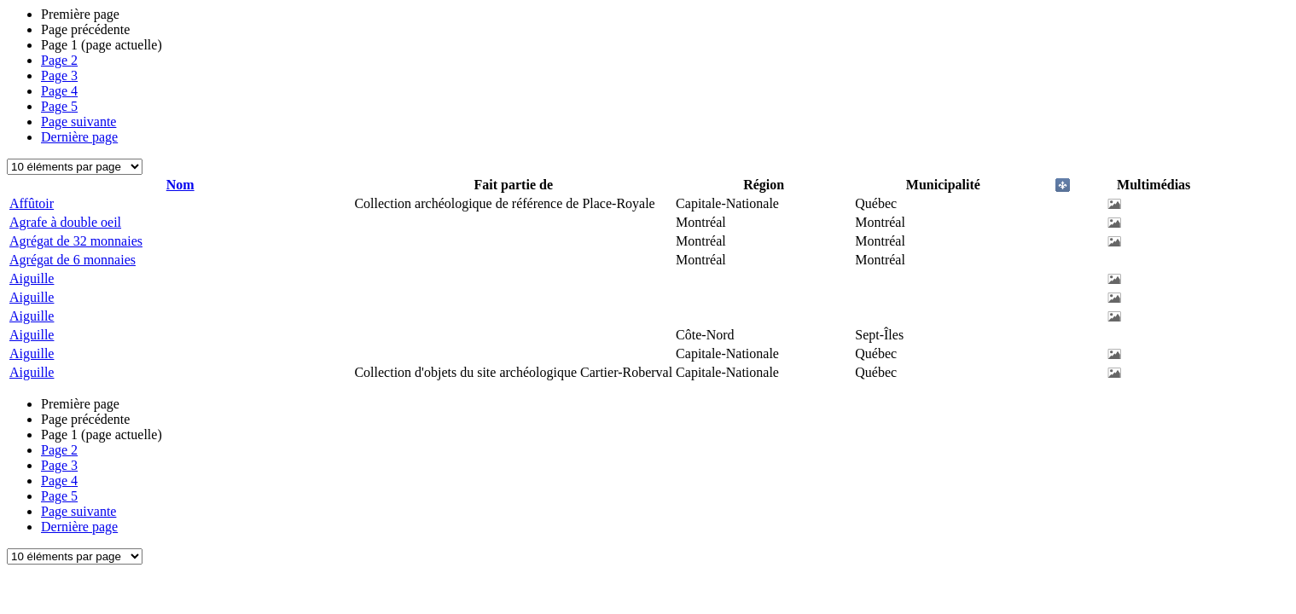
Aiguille (31, 278)
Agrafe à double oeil (65, 222)
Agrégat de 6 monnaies (72, 259)
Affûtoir (31, 203)
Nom (180, 184)
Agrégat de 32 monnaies (75, 241)
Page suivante (78, 121)
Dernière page (79, 137)
